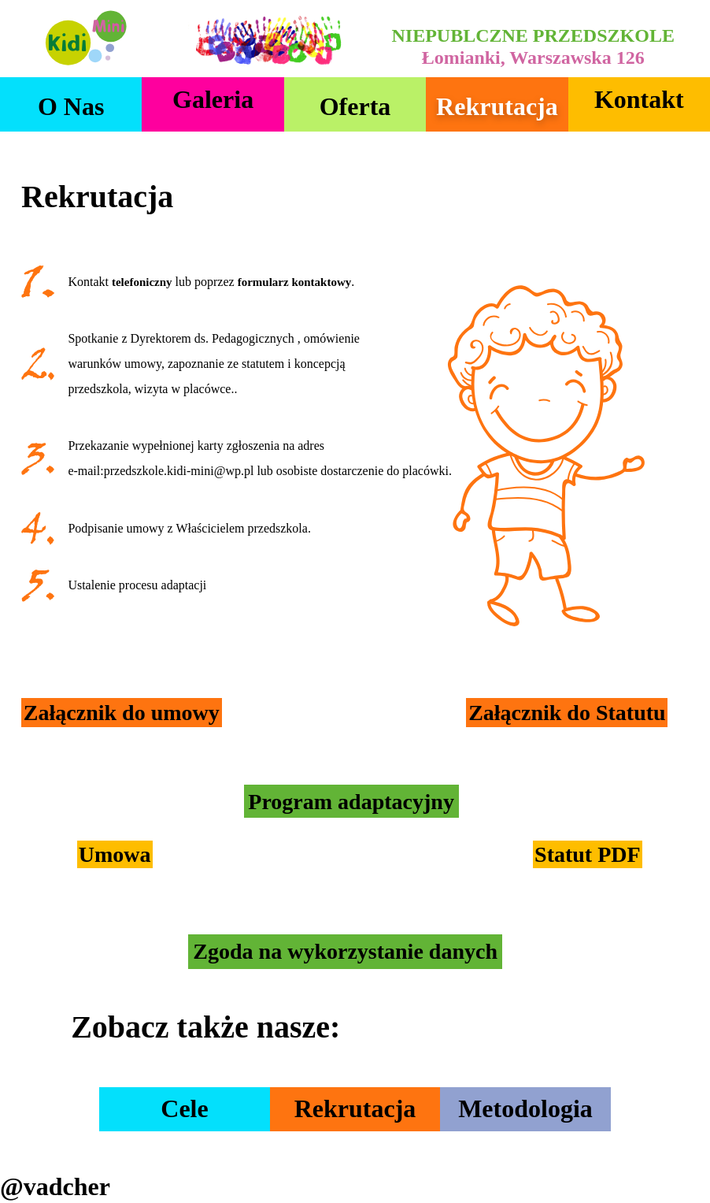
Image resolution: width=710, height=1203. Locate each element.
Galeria (212, 99)
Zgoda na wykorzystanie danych (345, 952)
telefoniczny (142, 282)
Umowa (115, 854)
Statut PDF (587, 854)
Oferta (355, 106)
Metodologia (525, 1108)
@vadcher (55, 1186)
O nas (71, 106)
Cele (184, 1108)
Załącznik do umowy (122, 712)
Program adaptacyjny (351, 801)
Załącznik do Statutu (567, 712)
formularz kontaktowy (295, 282)
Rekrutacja (497, 106)
